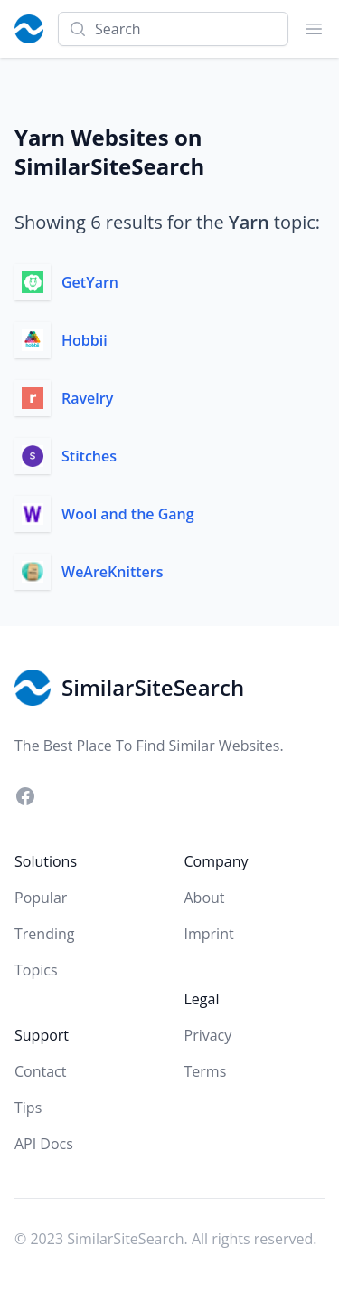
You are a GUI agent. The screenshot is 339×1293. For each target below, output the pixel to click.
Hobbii (84, 340)
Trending (44, 934)
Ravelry (87, 398)
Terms (205, 1071)
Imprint (209, 934)
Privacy (208, 1035)
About (204, 898)
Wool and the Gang (127, 514)
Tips (28, 1107)
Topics (36, 970)
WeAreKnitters (112, 572)
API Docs (43, 1144)
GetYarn (89, 282)
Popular (40, 898)
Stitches (89, 456)
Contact (40, 1071)
